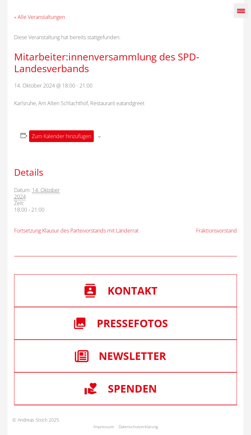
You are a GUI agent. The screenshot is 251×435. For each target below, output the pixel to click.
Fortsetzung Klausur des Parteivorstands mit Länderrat (76, 230)
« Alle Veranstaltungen (39, 17)
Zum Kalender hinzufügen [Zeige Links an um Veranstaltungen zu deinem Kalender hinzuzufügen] (61, 136)
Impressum (103, 426)
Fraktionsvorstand (216, 230)
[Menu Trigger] (241, 10)
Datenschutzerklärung (138, 426)
